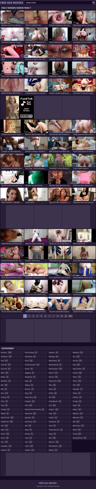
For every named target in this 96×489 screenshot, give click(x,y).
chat (4, 405)
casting (5, 397)
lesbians (53, 352)
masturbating (55, 364)
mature (53, 372)
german (29, 389)
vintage (77, 401)
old (52, 397)
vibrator (77, 397)
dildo (5, 429)
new (52, 385)
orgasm (53, 409)
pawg (52, 433)
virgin (76, 405)
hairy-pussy (31, 397)
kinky (28, 429)
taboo (77, 377)
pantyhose (54, 421)
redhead (78, 352)
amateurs (6, 356)
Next (70, 316)
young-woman (80, 438)
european (6, 446)
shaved (77, 372)
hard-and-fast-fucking (34, 409)
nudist (53, 393)
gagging (29, 372)
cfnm (4, 401)
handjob (30, 401)
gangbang (30, 377)
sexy (76, 364)
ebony (5, 433)
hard (28, 405)
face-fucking (31, 352)
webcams (78, 417)
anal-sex (6, 364)
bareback (6, 381)
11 (57, 316)
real (52, 438)
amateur (6, 352)
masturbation (55, 368)
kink (28, 425)
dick (4, 425)
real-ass (54, 442)
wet (76, 421)
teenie (77, 393)
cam (4, 393)
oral (52, 405)
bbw (4, 389)
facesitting (30, 356)
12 (61, 316)
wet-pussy (78, 425)
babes (5, 377)
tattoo (77, 381)
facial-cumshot (32, 364)
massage (53, 356)
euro (4, 442)
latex (28, 438)
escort (5, 438)
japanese (30, 417)
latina (29, 446)
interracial (30, 413)
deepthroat (7, 421)
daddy (5, 413)
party (52, 425)
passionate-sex (56, 429)
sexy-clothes (79, 368)
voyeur (77, 409)
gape (28, 381)
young (77, 433)
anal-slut (6, 368)
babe (5, 372)
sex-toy (77, 360)
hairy (28, 393)
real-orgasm (55, 446)
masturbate (54, 360)
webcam (78, 413)
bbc (4, 385)
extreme (5, 450)
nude (52, 389)
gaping (29, 385)
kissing (29, 433)
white (77, 429)
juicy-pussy (30, 421)
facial (29, 360)
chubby (5, 409)
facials (29, 368)
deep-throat (7, 417)
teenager (78, 389)
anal (4, 360)
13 (66, 316)
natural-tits (55, 381)
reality (53, 450)
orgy (52, 413)
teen (76, 385)
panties (53, 417)
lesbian (29, 450)
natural (53, 377)
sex (76, 356)
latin (28, 442)
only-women (55, 401)
